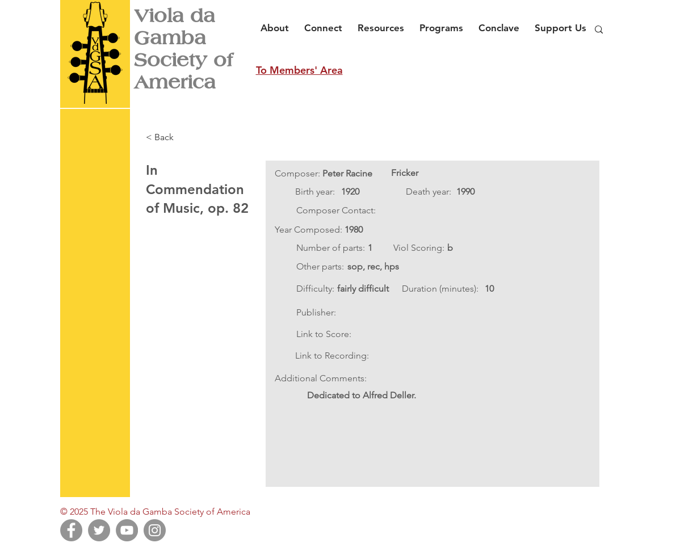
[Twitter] (99, 530)
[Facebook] (71, 530)
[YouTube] (127, 530)
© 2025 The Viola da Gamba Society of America (155, 511)
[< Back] (183, 137)
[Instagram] (155, 530)
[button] (278, 22)
